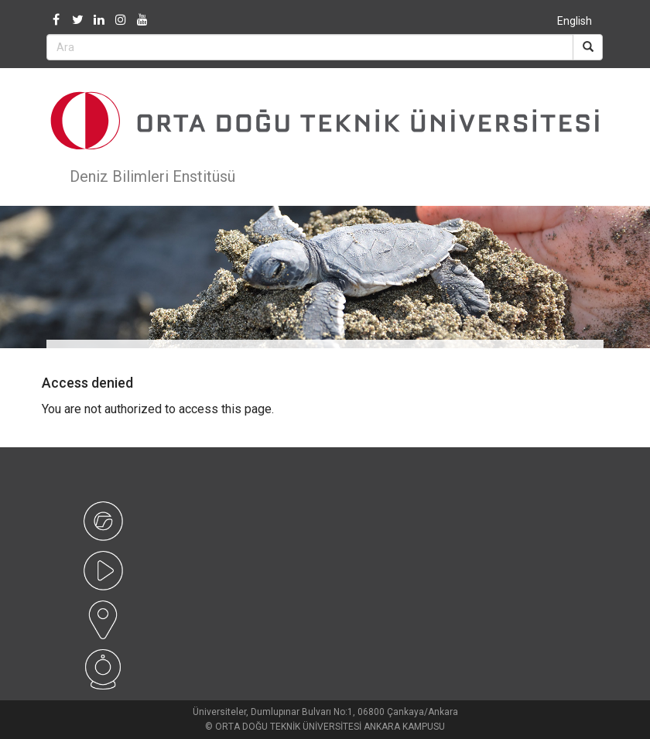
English (574, 21)
